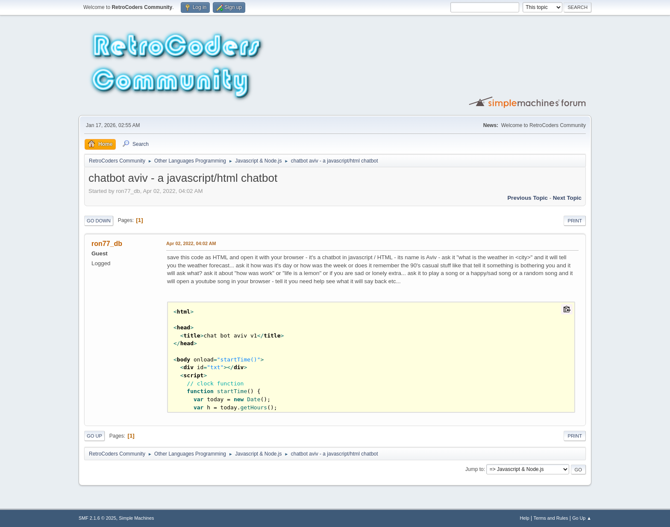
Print (574, 220)
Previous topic (527, 198)
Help (524, 518)
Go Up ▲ (581, 518)
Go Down (99, 220)
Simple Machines (136, 518)
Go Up (94, 435)
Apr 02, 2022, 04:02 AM (191, 243)
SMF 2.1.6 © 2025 (97, 518)
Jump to (474, 469)
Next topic (567, 198)
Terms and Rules (551, 518)
